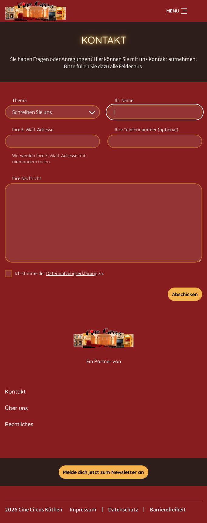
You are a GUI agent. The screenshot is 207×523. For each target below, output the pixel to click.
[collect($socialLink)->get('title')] (104, 445)
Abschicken (185, 294)
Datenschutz (123, 510)
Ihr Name (124, 100)
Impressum (83, 510)
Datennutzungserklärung (71, 273)
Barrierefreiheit (168, 510)
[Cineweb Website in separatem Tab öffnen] (103, 368)
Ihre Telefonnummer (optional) (146, 130)
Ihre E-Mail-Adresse (32, 130)
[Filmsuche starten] (196, 11)
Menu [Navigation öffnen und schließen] (176, 11)
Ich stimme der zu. (59, 273)
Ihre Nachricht (26, 178)
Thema (19, 100)
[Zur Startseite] (47, 11)
